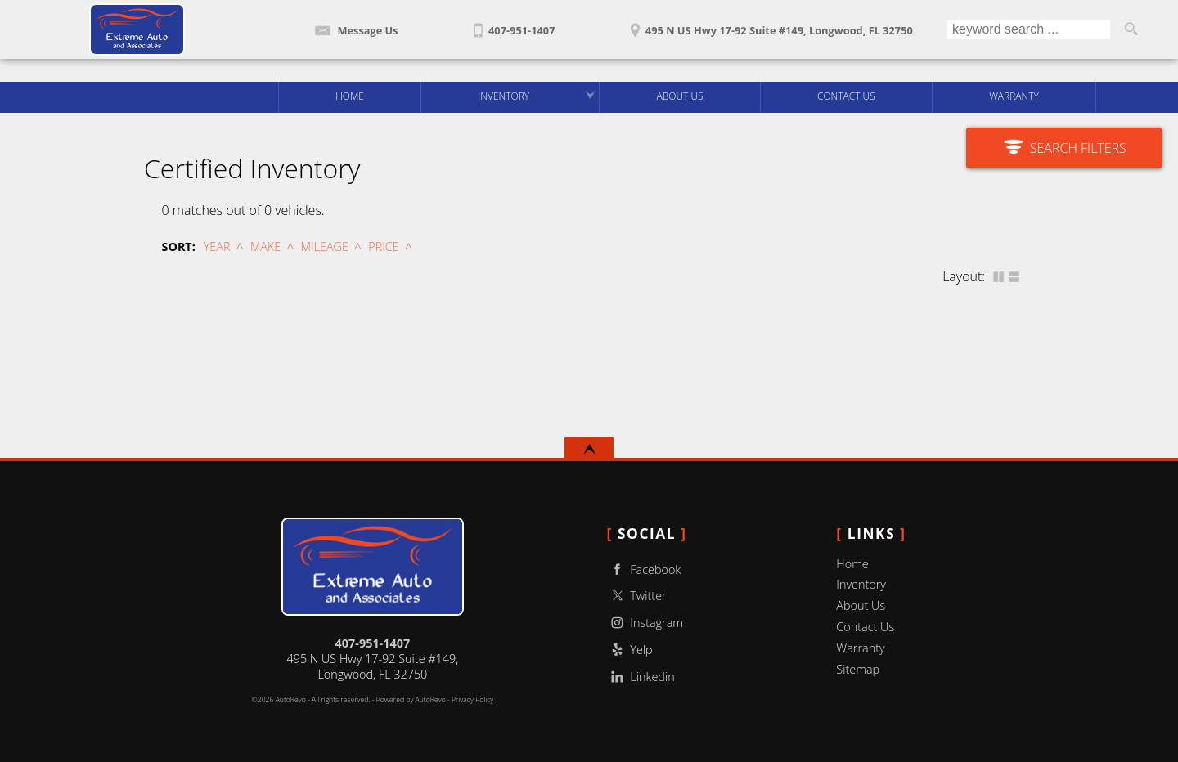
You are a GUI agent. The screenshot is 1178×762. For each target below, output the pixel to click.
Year (217, 246)
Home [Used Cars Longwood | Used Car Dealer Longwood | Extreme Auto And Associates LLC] (349, 96)
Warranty (860, 648)
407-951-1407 (373, 643)
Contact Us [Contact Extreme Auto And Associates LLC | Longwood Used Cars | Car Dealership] (846, 96)
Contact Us (865, 626)
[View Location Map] (769, 25)
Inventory (861, 584)
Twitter (637, 595)
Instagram (645, 622)
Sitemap (857, 669)
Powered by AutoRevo (411, 700)
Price (383, 246)
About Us (860, 605)
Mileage (324, 246)
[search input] (1028, 29)
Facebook (644, 569)
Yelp (630, 649)
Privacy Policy (472, 700)
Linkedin (641, 676)
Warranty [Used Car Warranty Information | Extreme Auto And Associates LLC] (1014, 96)
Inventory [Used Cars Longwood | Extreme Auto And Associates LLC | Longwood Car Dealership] (503, 96)
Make (265, 246)
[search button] (1130, 29)
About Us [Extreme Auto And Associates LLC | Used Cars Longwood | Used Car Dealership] (680, 96)
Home (852, 564)
